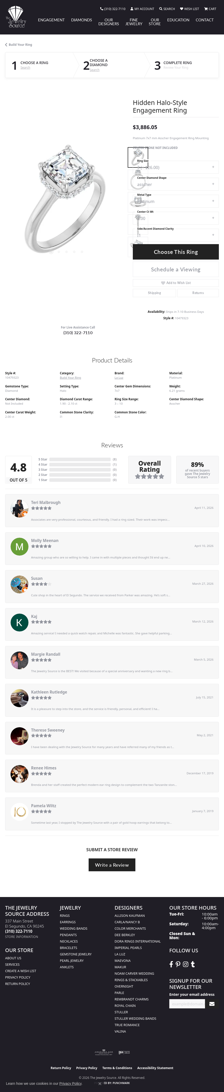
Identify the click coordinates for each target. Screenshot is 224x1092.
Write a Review (112, 864)
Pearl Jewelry (72, 960)
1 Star (43, 480)
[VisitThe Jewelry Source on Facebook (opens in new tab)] (171, 964)
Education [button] (178, 19)
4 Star (43, 464)
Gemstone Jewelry (76, 954)
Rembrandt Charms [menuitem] (132, 999)
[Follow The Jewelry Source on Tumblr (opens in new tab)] (193, 964)
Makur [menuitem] (120, 967)
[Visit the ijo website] (124, 1052)
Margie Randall (45, 654)
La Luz (119, 377)
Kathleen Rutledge (49, 692)
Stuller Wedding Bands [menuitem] (135, 1018)
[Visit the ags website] (103, 1052)
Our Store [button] (155, 21)
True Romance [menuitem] (127, 1025)
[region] (66, 202)
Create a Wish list (20, 971)
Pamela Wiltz (43, 805)
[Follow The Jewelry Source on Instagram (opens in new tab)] (185, 964)
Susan (37, 578)
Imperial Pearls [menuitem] (128, 947)
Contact (205, 19)
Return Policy (17, 983)
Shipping (154, 293)
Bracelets (68, 947)
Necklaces (69, 941)
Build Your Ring (20, 44)
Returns (198, 293)
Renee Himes (44, 767)
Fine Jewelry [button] (133, 21)
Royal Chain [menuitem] (125, 1005)
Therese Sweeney (48, 730)
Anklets (67, 967)
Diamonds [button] (81, 19)
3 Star (43, 469)
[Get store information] (21, 937)
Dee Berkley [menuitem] (125, 935)
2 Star (43, 475)
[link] (113, 9)
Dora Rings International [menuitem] (138, 941)
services (12, 964)
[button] (142, 9)
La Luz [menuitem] (120, 954)
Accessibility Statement (155, 1068)
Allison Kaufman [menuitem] (130, 915)
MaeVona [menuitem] (122, 960)
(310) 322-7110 (78, 332)
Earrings (68, 922)
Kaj (34, 616)
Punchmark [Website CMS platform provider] (121, 1083)
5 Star (43, 459)
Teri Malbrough (46, 502)
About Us (13, 958)
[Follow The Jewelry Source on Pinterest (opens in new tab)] (178, 964)
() (115, 459)
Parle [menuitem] (119, 992)
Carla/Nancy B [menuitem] (127, 922)
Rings (65, 915)
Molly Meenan (45, 540)
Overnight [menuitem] (124, 986)
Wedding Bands (73, 928)
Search (25, 67)
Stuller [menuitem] (121, 1012)
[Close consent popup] (99, 1083)
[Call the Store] (18, 931)
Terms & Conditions (117, 1068)
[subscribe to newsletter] (212, 1004)
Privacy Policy (17, 977)
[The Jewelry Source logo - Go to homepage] (18, 16)
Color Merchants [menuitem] (130, 928)
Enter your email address (191, 994)
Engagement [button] (51, 19)
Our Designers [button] (108, 21)
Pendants (68, 935)
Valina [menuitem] (120, 1031)
